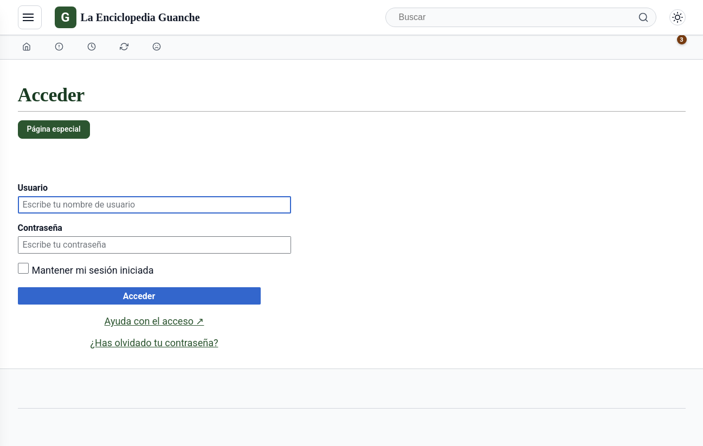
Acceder (139, 296)
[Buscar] (520, 17)
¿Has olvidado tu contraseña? (154, 342)
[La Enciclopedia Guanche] (127, 17)
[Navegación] (30, 17)
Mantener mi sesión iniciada (93, 270)
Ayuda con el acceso (154, 321)
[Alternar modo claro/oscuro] (677, 17)
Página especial (54, 129)
